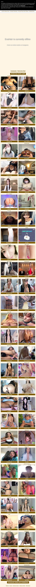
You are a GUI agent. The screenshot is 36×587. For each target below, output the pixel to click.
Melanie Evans (26, 362)
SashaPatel (9, 160)
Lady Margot (9, 261)
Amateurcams (31, 11)
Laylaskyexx (27, 160)
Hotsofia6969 (9, 109)
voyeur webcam (27, 141)
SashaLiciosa (27, 548)
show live (27, 107)
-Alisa (9, 430)
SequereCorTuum (27, 463)
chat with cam (9, 124)
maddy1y (26, 480)
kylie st (9, 548)
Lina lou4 (26, 413)
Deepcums (27, 430)
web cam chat (9, 563)
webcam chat (26, 276)
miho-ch (9, 92)
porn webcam (9, 107)
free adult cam (9, 141)
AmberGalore (9, 362)
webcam (26, 478)
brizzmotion (9, 413)
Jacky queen (27, 109)
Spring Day (9, 463)
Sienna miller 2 (26, 328)
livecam (9, 428)
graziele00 (27, 514)
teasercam (27, 225)
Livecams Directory (13, 11)
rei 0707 (9, 143)
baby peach (27, 244)
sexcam (9, 90)
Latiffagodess (26, 531)
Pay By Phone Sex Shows (23, 11)
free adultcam (26, 411)
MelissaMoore (26, 261)
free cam (26, 242)
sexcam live (27, 175)
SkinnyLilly (27, 295)
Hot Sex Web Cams (5, 11)
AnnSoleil (9, 126)
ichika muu (27, 177)
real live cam (9, 512)
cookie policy (22, 5)
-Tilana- (9, 328)
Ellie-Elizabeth (26, 126)
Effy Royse (27, 497)
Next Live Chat (21, 71)
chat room (9, 259)
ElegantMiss (9, 379)
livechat (9, 225)
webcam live (27, 293)
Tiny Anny (9, 210)
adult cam (27, 90)
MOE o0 (26, 379)
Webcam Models (22, 585)
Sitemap (7, 585)
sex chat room (9, 175)
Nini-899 (26, 396)
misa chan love (27, 92)
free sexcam (27, 259)
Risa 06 (9, 295)
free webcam (9, 529)
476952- (26, 227)
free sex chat (26, 563)
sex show (9, 411)
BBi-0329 (26, 210)
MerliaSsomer (26, 143)
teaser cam (27, 192)
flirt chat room (9, 360)
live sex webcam (9, 242)
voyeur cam (27, 310)
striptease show (27, 428)
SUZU (9, 514)
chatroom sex (9, 343)
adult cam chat (9, 377)
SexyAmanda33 (27, 345)
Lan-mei (9, 177)
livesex (9, 445)
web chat (9, 495)
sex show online (9, 293)
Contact (10, 585)
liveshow (26, 445)
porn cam (9, 158)
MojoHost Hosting (16, 585)
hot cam (9, 192)
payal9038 (9, 75)
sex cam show (9, 276)
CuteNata (9, 531)
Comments (14, 71)
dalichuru (9, 244)
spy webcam (27, 394)
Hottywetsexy (9, 396)
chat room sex (26, 124)
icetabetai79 (9, 278)
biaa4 (27, 75)
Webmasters (28, 585)
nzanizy (9, 227)
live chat (9, 310)
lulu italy (26, 278)
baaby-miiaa (9, 345)
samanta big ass (9, 480)
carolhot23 (9, 497)
